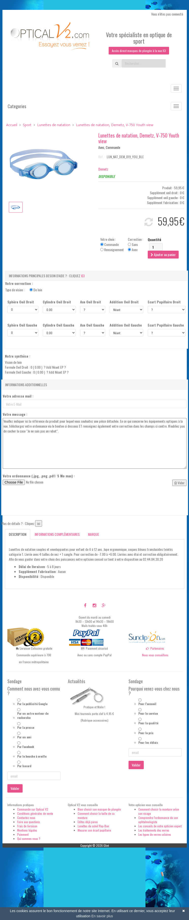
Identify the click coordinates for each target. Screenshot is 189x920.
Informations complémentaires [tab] (57, 535)
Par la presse (25, 728)
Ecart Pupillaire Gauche (166, 325)
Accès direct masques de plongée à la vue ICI (139, 50)
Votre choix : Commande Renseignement (112, 245)
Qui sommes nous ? (28, 839)
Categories (17, 107)
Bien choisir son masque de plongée (99, 810)
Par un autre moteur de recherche (32, 716)
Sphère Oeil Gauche (22, 325)
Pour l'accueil (147, 704)
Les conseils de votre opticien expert (160, 827)
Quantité (154, 240)
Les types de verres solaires (154, 835)
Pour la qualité (148, 724)
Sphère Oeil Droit (20, 302)
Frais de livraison (27, 827)
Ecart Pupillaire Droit (164, 302)
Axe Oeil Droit (90, 302)
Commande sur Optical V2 (32, 810)
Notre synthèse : (17, 356)
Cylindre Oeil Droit (57, 302)
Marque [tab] (93, 535)
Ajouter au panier (163, 255)
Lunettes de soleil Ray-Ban (93, 827)
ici (83, 276)
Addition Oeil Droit (124, 302)
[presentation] (40, 502)
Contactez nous (26, 818)
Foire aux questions (28, 822)
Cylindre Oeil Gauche (58, 325)
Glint (106, 846)
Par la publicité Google (32, 704)
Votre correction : (19, 284)
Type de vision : (23, 290)
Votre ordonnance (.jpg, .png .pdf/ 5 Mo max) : (39, 476)
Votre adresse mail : (18, 396)
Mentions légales (27, 831)
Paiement (23, 835)
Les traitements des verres (153, 831)
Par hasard (24, 766)
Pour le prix (145, 733)
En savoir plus (102, 916)
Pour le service (148, 714)
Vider (179, 483)
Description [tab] (17, 535)
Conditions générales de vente (35, 814)
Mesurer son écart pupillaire (94, 831)
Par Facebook (25, 747)
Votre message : (15, 415)
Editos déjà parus (88, 822)
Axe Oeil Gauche (92, 325)
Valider (15, 789)
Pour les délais (148, 743)
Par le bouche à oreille (31, 757)
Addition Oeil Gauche (126, 325)
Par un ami (24, 738)
